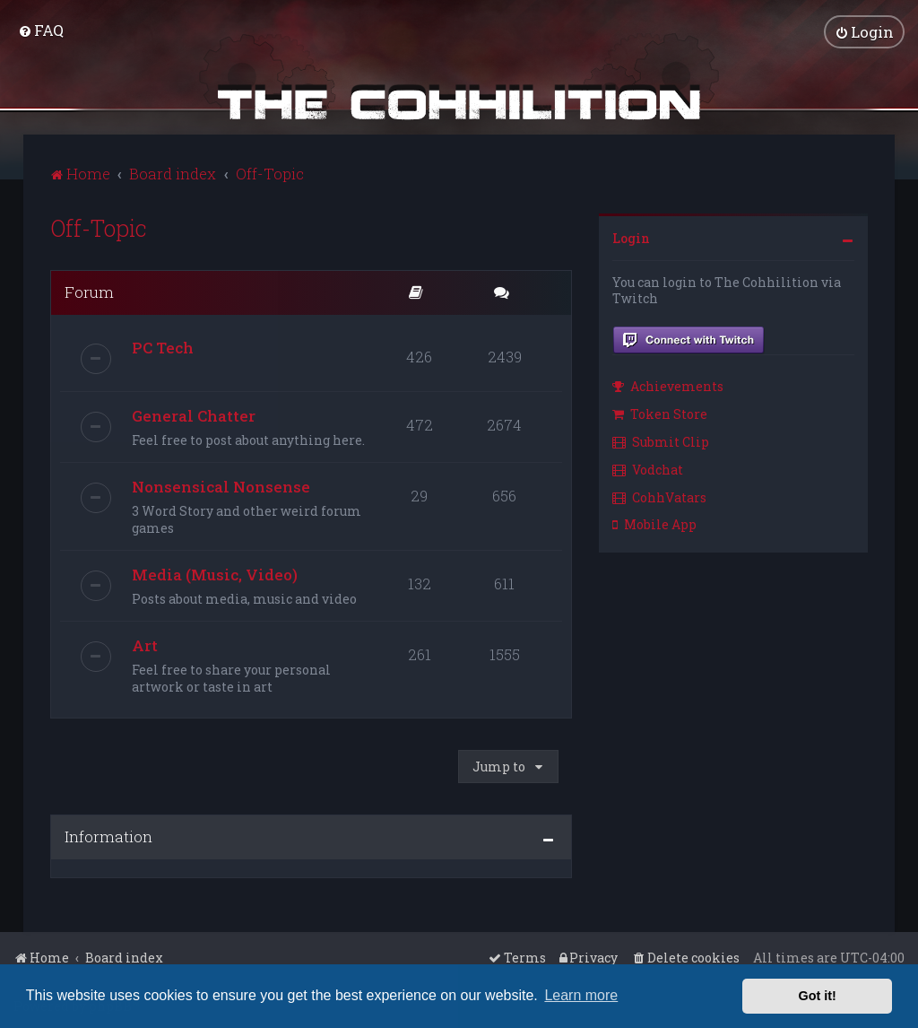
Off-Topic (98, 227)
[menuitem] (40, 30)
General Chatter (193, 415)
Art (145, 644)
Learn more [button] (581, 995)
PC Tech (163, 346)
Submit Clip (660, 440)
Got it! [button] (817, 996)
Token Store (659, 413)
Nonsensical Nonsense (221, 485)
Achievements (667, 386)
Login (631, 237)
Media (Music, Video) (215, 573)
